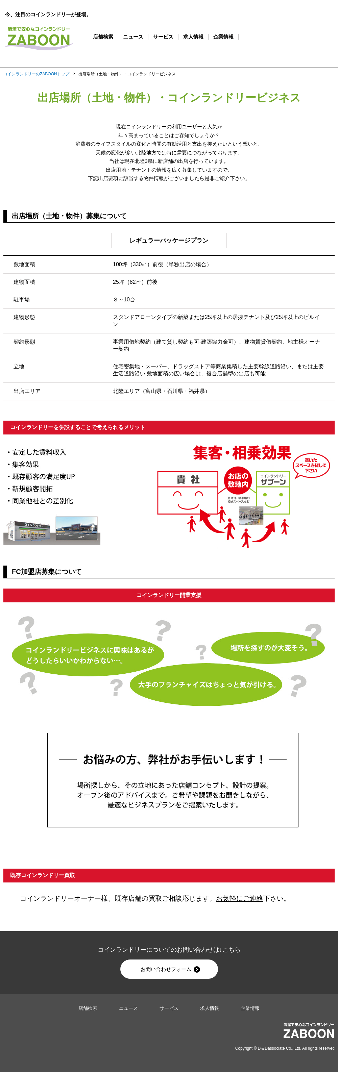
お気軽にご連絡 (239, 898)
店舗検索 (103, 37)
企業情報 (223, 37)
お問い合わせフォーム (170, 969)
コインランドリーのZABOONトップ (36, 74)
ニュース (133, 37)
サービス (163, 37)
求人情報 (193, 37)
